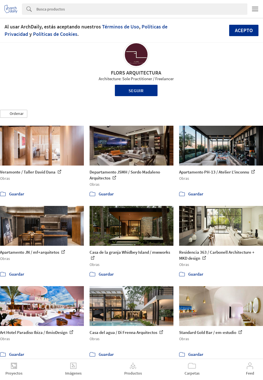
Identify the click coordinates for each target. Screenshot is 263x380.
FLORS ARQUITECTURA (136, 72)
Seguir (136, 90)
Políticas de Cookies (55, 34)
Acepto (244, 30)
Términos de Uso (120, 26)
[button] (13, 114)
